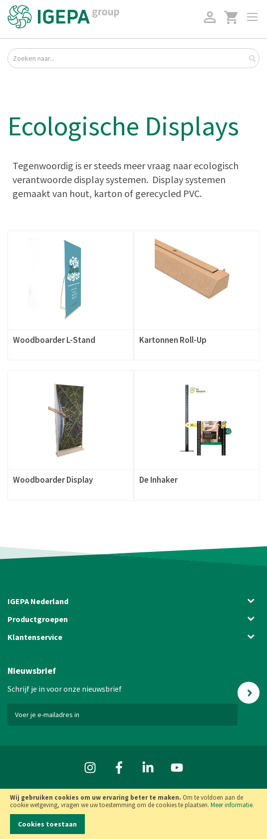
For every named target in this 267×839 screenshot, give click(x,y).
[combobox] (133, 58)
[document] (133, 814)
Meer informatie (232, 805)
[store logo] (63, 16)
